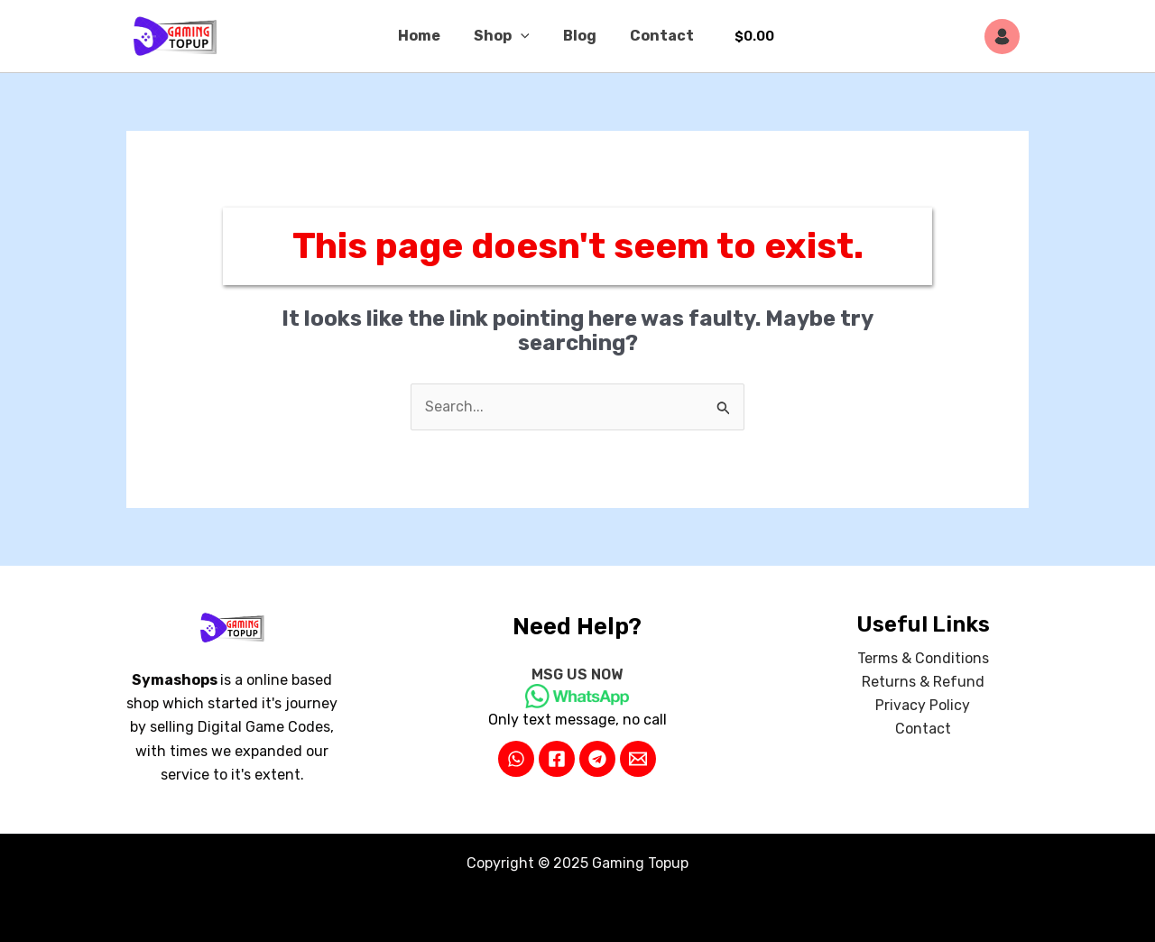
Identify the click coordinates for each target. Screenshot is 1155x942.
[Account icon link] (1006, 36)
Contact (655, 35)
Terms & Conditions (923, 658)
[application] (523, 36)
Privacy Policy (922, 706)
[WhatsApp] (516, 759)
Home (426, 35)
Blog (577, 35)
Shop (504, 36)
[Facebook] (557, 759)
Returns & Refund (923, 681)
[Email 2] (638, 759)
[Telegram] (597, 759)
